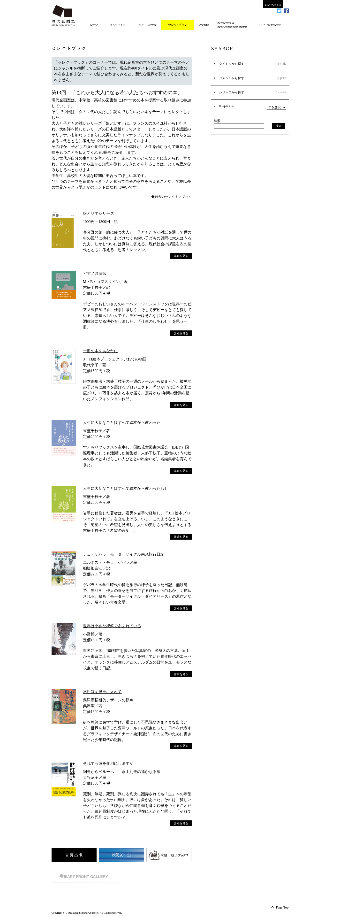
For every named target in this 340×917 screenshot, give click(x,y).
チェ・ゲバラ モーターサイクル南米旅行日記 (123, 554)
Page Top (281, 907)
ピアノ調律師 (94, 273)
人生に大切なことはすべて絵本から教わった (121, 422)
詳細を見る (181, 256)
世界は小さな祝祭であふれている (112, 626)
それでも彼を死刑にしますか (108, 763)
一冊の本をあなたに (100, 351)
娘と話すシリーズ (98, 213)
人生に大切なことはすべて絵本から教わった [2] (124, 488)
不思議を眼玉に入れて (102, 692)
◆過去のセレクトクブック (171, 197)
